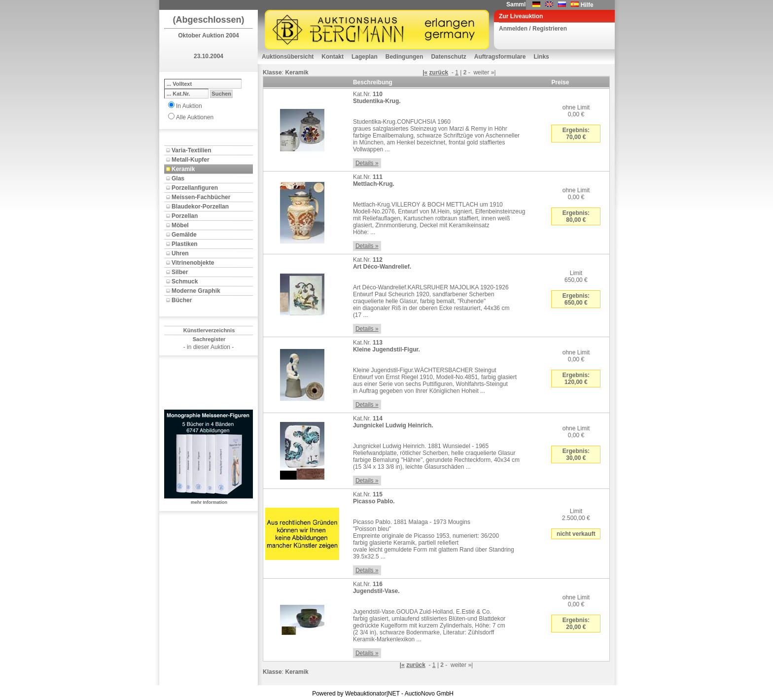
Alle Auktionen (194, 117)
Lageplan (364, 56)
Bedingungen (404, 56)
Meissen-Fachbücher (201, 197)
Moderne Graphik (196, 290)
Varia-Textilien (191, 150)
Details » (367, 163)
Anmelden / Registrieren (533, 28)
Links (541, 56)
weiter (481, 72)
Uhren (180, 253)
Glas (178, 178)
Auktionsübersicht (288, 56)
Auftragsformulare (500, 56)
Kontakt (332, 56)
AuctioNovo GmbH (429, 693)
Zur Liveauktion (521, 16)
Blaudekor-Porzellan (200, 206)
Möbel (180, 225)
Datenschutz (448, 56)
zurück (439, 72)
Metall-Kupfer (191, 159)
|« (424, 72)
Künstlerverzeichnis (209, 330)
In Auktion (189, 106)
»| (493, 72)
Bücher (182, 300)
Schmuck (185, 281)
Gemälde (184, 234)
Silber (180, 272)
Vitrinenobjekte (193, 262)
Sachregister (209, 339)
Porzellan (185, 215)
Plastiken (185, 244)
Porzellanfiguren (195, 187)
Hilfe (587, 4)
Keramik (183, 169)
